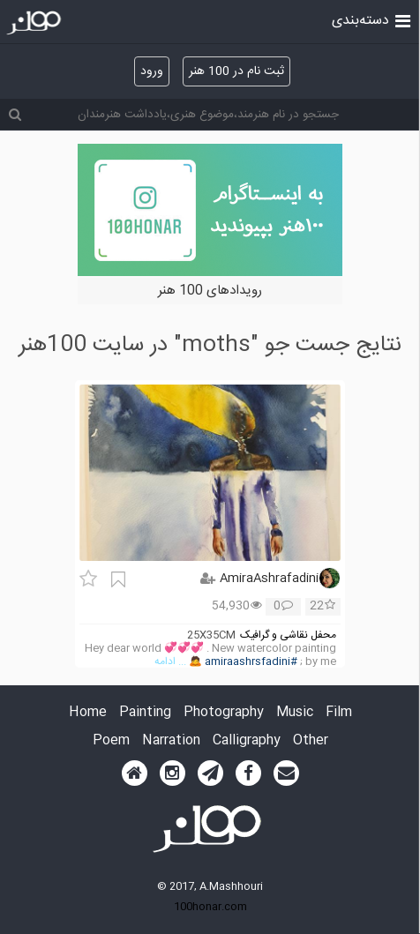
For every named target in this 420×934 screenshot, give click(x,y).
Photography (224, 713)
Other (310, 741)
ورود (151, 71)
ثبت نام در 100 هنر (236, 71)
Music (294, 713)
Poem (111, 741)
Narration (171, 741)
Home (88, 713)
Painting (145, 713)
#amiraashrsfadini (251, 662)
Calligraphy (247, 741)
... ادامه (170, 662)
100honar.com (210, 907)
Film (339, 713)
